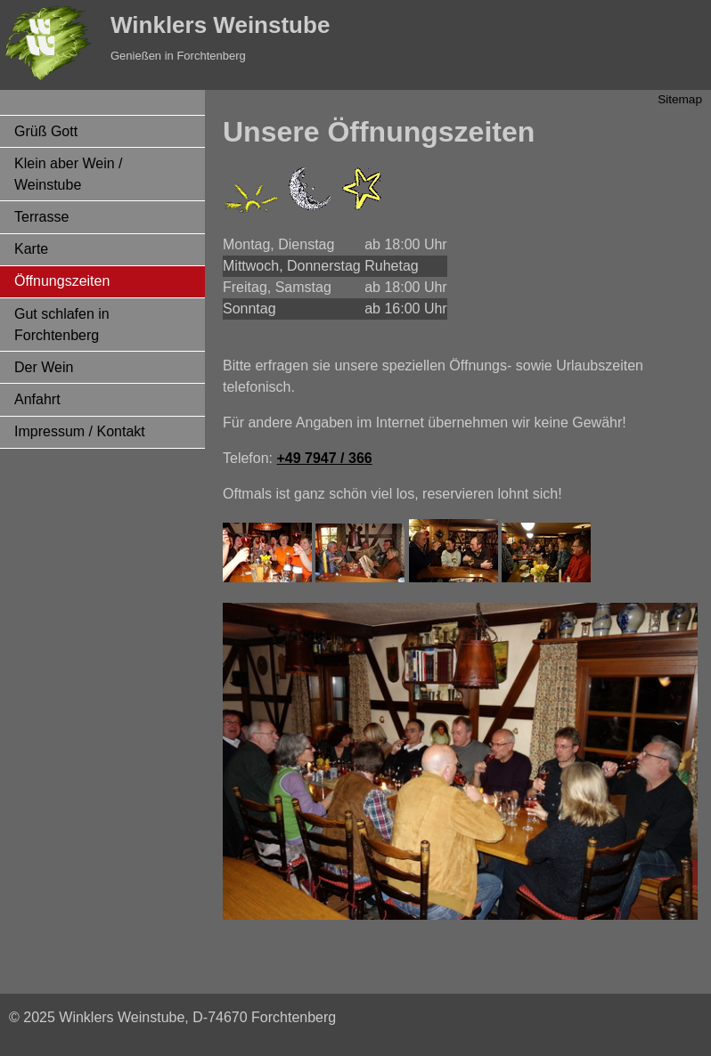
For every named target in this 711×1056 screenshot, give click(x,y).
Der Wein (43, 367)
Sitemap (680, 99)
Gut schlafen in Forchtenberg (62, 324)
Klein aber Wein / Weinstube (68, 174)
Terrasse (41, 216)
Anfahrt (37, 399)
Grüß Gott (46, 131)
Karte (31, 248)
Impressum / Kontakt (79, 431)
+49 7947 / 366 (324, 458)
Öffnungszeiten (62, 280)
